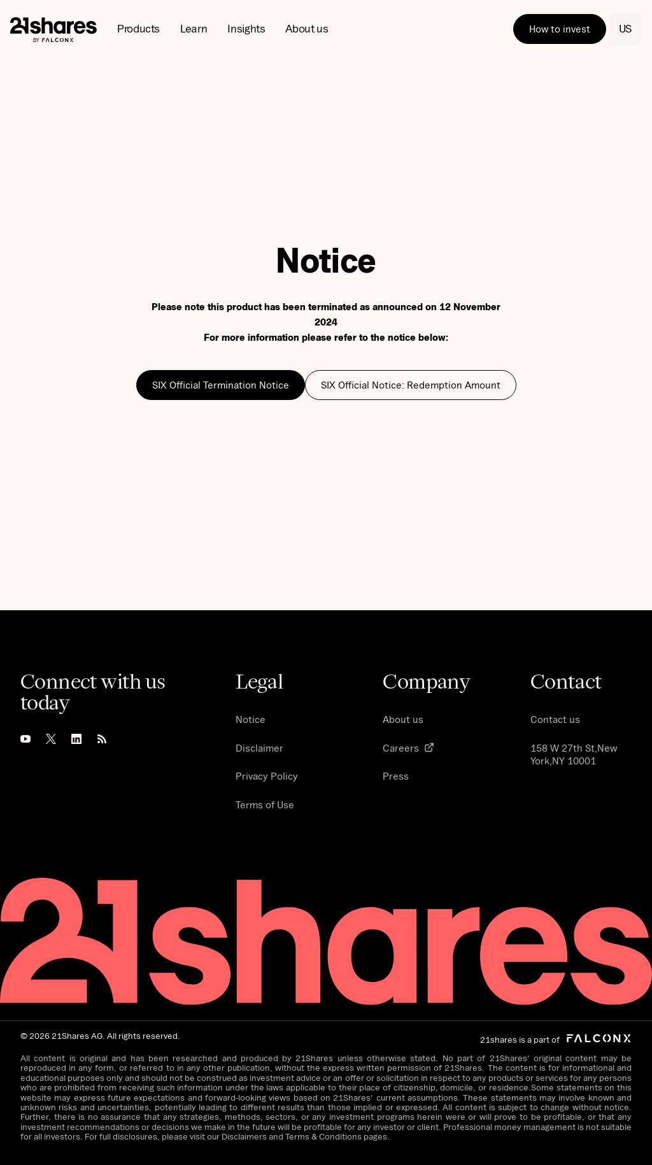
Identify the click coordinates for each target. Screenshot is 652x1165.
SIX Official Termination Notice (220, 384)
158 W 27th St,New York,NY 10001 (573, 754)
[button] (138, 29)
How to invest (559, 28)
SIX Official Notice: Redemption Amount (410, 384)
